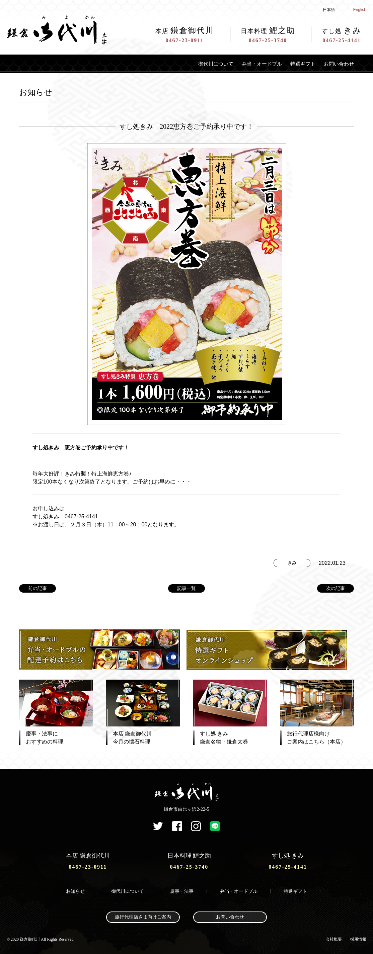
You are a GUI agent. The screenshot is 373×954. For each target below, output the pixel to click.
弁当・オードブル (247, 63)
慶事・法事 (182, 889)
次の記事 (335, 588)
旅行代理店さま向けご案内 (143, 915)
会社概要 (334, 937)
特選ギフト (294, 63)
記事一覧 (186, 588)
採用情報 (358, 937)
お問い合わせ (336, 63)
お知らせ (75, 889)
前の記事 (37, 588)
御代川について (193, 63)
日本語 (329, 9)
